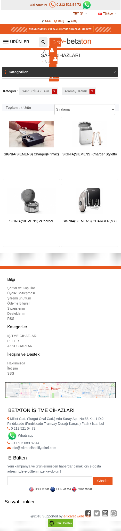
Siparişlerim (16, 308)
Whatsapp (20, 435)
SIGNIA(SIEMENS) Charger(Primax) (31, 154)
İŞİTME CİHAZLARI (22, 336)
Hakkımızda (16, 363)
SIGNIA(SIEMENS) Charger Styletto (89, 154)
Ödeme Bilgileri (18, 303)
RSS (10, 319)
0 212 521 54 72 (68, 5)
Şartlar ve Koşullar (21, 288)
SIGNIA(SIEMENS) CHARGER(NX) (90, 221)
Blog (59, 21)
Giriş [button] (55, 46)
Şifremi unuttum (19, 298)
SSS (46, 21)
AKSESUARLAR (19, 346)
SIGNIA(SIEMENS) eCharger (31, 221)
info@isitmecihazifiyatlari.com (31, 448)
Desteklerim (16, 313)
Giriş (72, 21)
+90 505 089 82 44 (23, 443)
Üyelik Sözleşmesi (21, 293)
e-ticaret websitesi (77, 516)
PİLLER (13, 341)
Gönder (103, 481)
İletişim (12, 368)
